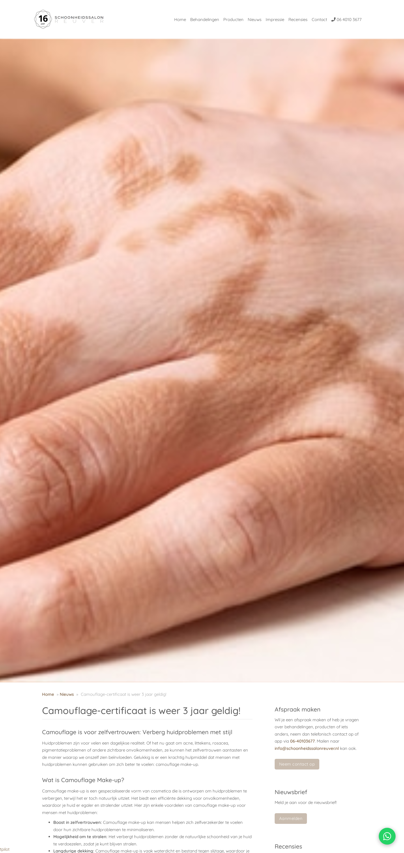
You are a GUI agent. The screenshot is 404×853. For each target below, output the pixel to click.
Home (180, 19)
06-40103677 (302, 741)
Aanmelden (291, 818)
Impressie (275, 19)
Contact (319, 19)
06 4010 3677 (346, 19)
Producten (233, 19)
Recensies (297, 19)
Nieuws (254, 19)
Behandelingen (204, 19)
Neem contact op (297, 764)
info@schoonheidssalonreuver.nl (307, 748)
